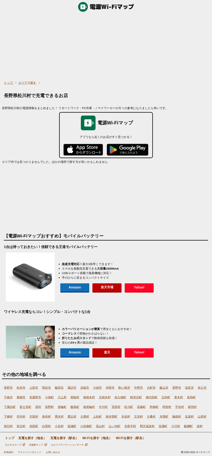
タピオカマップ (15, 444)
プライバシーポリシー (29, 452)
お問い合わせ (53, 452)
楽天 (99, 352)
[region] (106, 45)
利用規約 (8, 452)
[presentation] (48, 277)
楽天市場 (98, 287)
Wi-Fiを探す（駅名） (130, 438)
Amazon (72, 287)
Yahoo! (125, 287)
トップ (9, 438)
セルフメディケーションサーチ (69, 444)
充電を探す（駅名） (64, 438)
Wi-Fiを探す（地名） (97, 438)
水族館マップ (38, 444)
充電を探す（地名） (32, 438)
